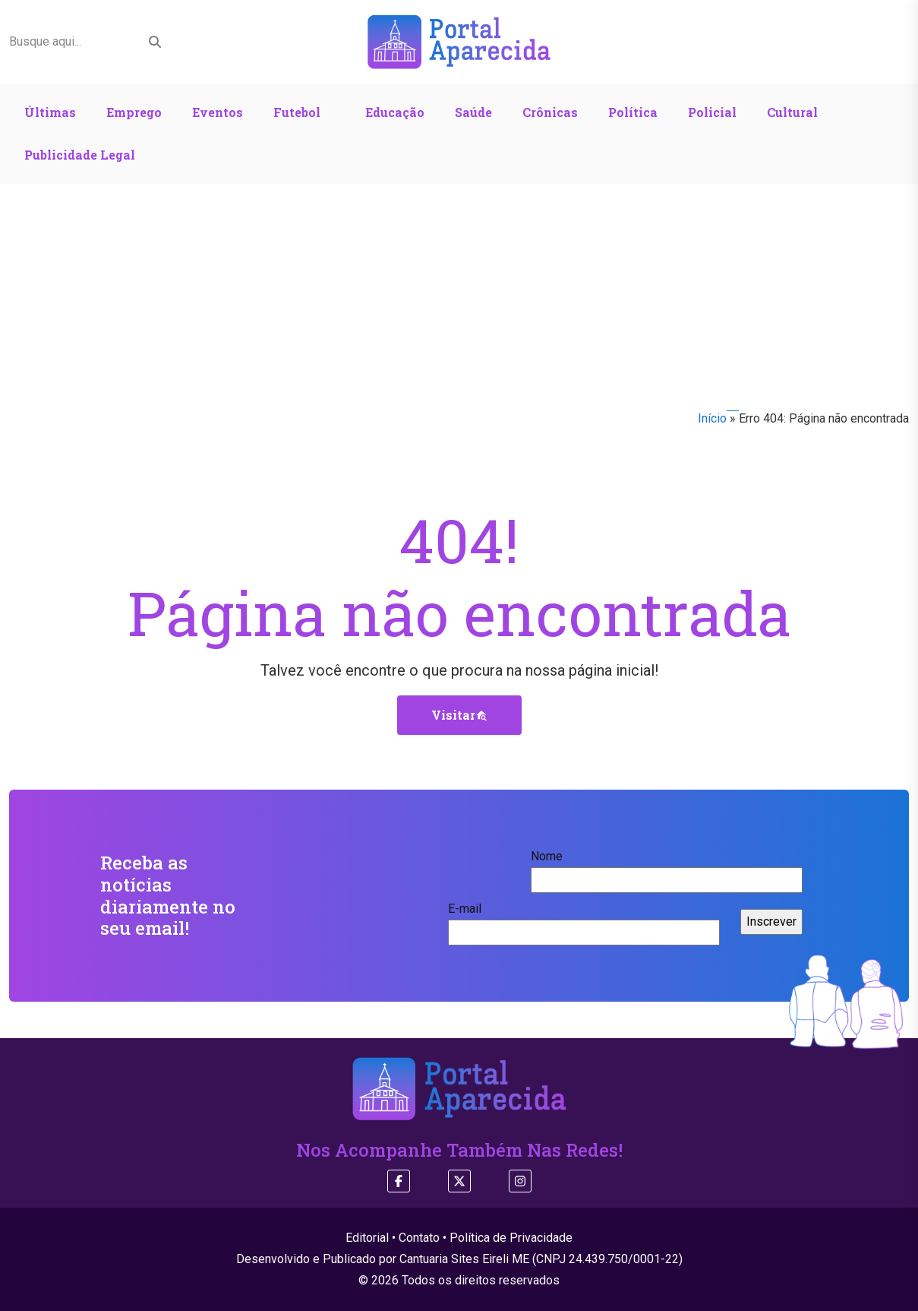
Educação (394, 112)
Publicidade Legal (79, 155)
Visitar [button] (459, 715)
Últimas (50, 112)
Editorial (367, 1237)
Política (633, 112)
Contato (419, 1237)
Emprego (134, 112)
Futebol (296, 112)
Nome (667, 868)
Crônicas (550, 112)
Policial (712, 112)
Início (712, 418)
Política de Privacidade (511, 1237)
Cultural (792, 112)
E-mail (584, 920)
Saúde (473, 112)
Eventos (217, 112)
